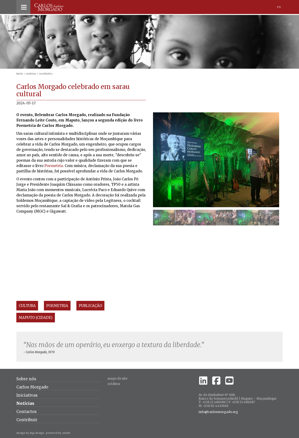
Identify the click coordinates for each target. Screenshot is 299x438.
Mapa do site (117, 379)
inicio (19, 73)
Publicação (90, 305)
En (279, 7)
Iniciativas (27, 395)
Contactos (26, 411)
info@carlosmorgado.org (218, 412)
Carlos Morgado (32, 387)
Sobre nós (26, 378)
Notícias (31, 73)
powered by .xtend (58, 432)
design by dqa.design (30, 432)
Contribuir (26, 419)
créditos (113, 384)
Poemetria (53, 166)
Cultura (27, 305)
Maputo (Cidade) (36, 317)
